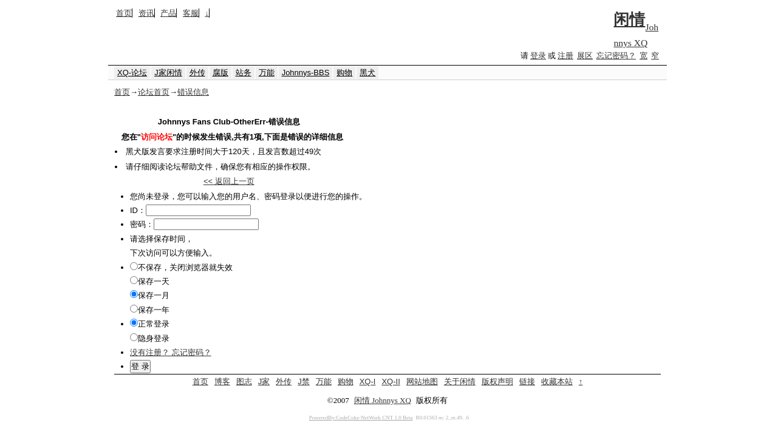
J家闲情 (168, 72)
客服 (191, 13)
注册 (565, 55)
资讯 (146, 13)
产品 (168, 13)
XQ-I (368, 381)
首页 (124, 13)
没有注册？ (149, 352)
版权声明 (497, 381)
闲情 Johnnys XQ (382, 400)
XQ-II (390, 381)
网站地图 (422, 381)
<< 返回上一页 (228, 181)
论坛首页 (153, 92)
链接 (527, 381)
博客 (222, 381)
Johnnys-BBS (306, 72)
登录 (538, 55)
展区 (585, 55)
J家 (264, 381)
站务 (243, 72)
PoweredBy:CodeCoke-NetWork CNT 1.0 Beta (361, 418)
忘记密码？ (616, 55)
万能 (267, 72)
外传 (197, 72)
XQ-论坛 (132, 72)
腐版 (220, 72)
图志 (244, 381)
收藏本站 (557, 381)
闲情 (629, 20)
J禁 (304, 381)
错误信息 (193, 92)
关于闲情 (460, 381)
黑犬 (367, 72)
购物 (344, 72)
